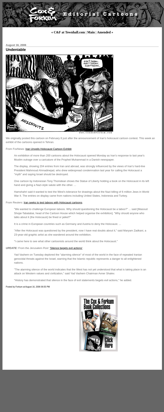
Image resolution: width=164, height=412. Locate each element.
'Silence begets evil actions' (66, 248)
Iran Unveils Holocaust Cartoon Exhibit (48, 148)
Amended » (105, 32)
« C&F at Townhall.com (68, 32)
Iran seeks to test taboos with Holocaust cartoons (53, 202)
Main (91, 32)
